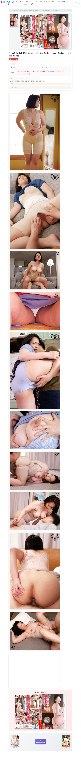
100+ (26, 1)
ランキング (54, 1)
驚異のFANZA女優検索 (7, 3)
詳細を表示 (14, 89)
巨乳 (47, 1)
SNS (66, 1)
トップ (11, 10)
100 (41, 1)
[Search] (23, 5)
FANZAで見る (14, 59)
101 (32, 1)
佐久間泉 (16, 10)
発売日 (61, 1)
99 (21, 1)
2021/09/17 (20, 68)
